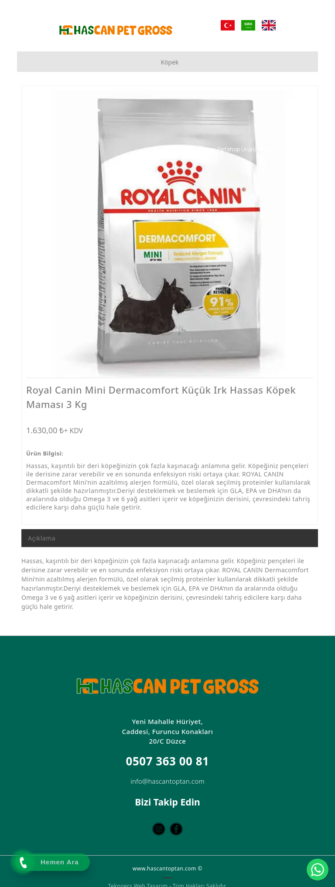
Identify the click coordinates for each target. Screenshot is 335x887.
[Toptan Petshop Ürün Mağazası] (253, 149)
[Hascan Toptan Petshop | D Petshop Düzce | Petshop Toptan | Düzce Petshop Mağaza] (116, 30)
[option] (169, 233)
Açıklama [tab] (41, 538)
